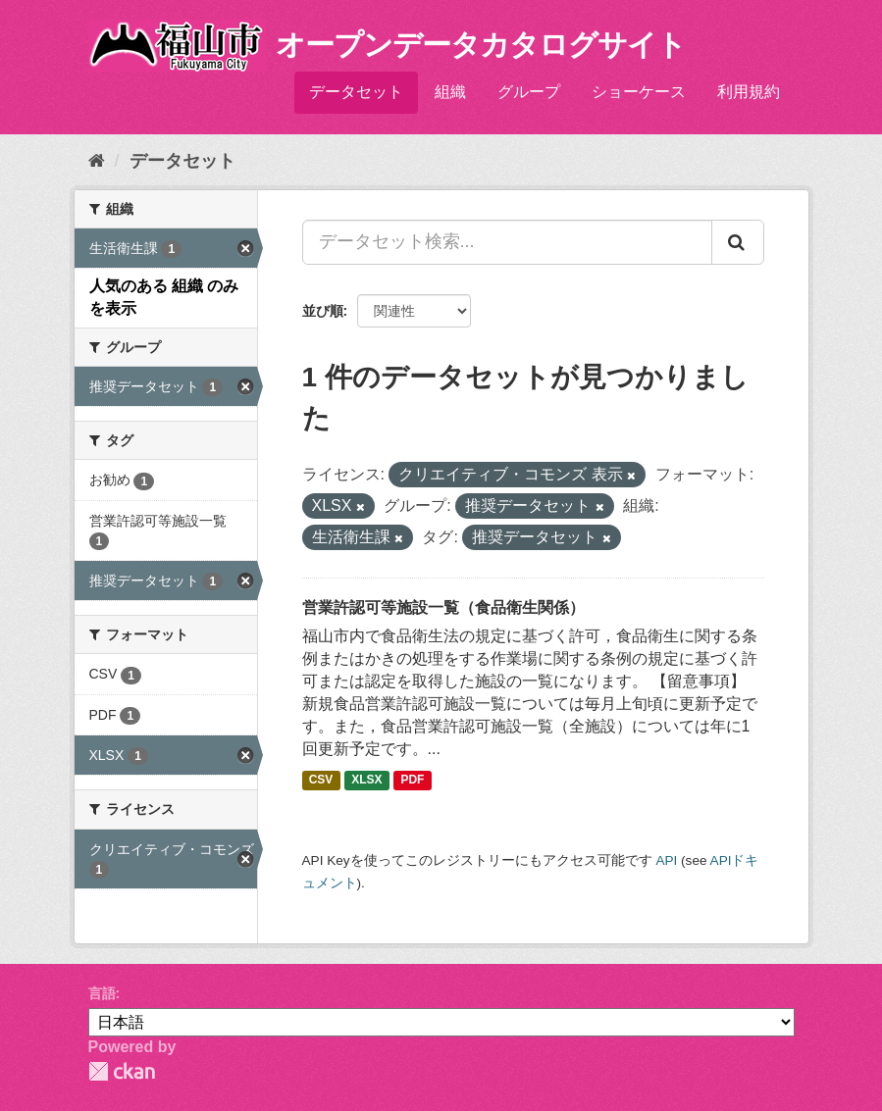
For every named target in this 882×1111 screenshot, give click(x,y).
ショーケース (639, 91)
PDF (412, 779)
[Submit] (737, 242)
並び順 (322, 311)
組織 (450, 91)
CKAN (121, 1071)
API (666, 860)
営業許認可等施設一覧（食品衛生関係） (443, 607)
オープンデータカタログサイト (481, 44)
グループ (528, 91)
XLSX (366, 779)
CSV (321, 779)
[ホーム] (96, 161)
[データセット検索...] (507, 242)
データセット (356, 91)
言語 (102, 993)
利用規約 (748, 91)
